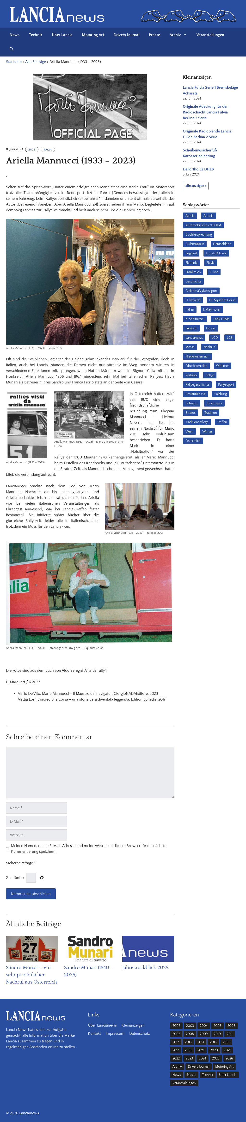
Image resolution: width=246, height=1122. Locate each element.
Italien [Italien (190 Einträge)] (189, 310)
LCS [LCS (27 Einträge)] (230, 338)
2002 (176, 1026)
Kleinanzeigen (133, 1025)
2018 (188, 1050)
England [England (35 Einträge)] (191, 253)
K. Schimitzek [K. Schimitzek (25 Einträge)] (194, 319)
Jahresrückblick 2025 (145, 967)
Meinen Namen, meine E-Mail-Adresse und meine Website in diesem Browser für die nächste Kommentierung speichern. (88, 849)
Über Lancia (62, 35)
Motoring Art (93, 35)
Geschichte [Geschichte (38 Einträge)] (193, 281)
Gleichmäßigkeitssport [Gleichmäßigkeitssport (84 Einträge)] (201, 291)
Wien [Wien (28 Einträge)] (189, 431)
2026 (229, 1058)
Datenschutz (139, 1033)
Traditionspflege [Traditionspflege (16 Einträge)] (196, 422)
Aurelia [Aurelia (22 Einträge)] (208, 216)
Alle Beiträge (35, 62)
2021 (227, 1050)
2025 (216, 1058)
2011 (230, 1034)
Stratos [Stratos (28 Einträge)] (190, 413)
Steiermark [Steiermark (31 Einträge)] (214, 403)
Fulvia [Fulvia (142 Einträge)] (214, 272)
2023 (31, 149)
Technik (35, 35)
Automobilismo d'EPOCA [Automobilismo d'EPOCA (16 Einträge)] (203, 225)
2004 (204, 1026)
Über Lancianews (102, 1025)
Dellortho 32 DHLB (198, 169)
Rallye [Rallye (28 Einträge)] (210, 375)
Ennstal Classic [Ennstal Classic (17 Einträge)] (216, 253)
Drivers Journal (126, 35)
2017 (175, 1050)
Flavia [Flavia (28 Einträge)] (210, 263)
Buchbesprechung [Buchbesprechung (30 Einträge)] (198, 235)
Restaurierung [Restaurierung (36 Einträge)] (195, 394)
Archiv (181, 35)
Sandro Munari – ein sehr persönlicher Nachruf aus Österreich (31, 975)
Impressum (115, 1033)
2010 (217, 1034)
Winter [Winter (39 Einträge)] (207, 431)
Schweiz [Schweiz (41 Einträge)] (191, 403)
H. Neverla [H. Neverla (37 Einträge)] (192, 300)
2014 (200, 1042)
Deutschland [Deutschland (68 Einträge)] (222, 244)
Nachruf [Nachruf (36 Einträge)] (209, 347)
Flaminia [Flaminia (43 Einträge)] (191, 263)
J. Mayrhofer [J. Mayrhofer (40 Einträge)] (212, 310)
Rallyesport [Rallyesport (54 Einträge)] (226, 385)
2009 (204, 1034)
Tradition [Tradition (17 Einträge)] (210, 413)
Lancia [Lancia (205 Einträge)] (210, 328)
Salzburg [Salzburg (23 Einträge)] (220, 394)
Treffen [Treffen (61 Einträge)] (222, 422)
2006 (231, 1026)
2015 (213, 1042)
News (14, 35)
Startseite (14, 62)
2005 (217, 1026)
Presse (154, 35)
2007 (176, 1034)
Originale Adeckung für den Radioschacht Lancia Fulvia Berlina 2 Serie (205, 112)
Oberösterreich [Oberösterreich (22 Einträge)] (196, 366)
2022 (176, 1058)
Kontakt (94, 1033)
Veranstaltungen (210, 35)
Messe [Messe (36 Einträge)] (190, 347)
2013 (188, 1042)
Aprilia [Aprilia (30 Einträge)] (190, 216)
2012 (175, 1042)
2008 (190, 1034)
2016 (226, 1042)
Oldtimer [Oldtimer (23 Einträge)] (222, 366)
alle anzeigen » (196, 186)
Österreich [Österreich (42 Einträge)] (193, 441)
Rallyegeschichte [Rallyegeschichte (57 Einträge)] (197, 385)
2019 (200, 1050)
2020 (214, 1050)
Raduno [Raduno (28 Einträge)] (191, 375)
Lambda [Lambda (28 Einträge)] (191, 328)
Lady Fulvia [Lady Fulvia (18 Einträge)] (221, 319)
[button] (11, 49)
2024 (202, 1058)
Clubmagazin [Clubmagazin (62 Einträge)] (194, 244)
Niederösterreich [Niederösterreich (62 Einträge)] (197, 356)
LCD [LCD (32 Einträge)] (215, 338)
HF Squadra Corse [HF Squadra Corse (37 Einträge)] (222, 300)
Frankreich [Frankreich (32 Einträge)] (193, 272)
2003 (190, 1026)
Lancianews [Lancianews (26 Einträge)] (194, 338)
